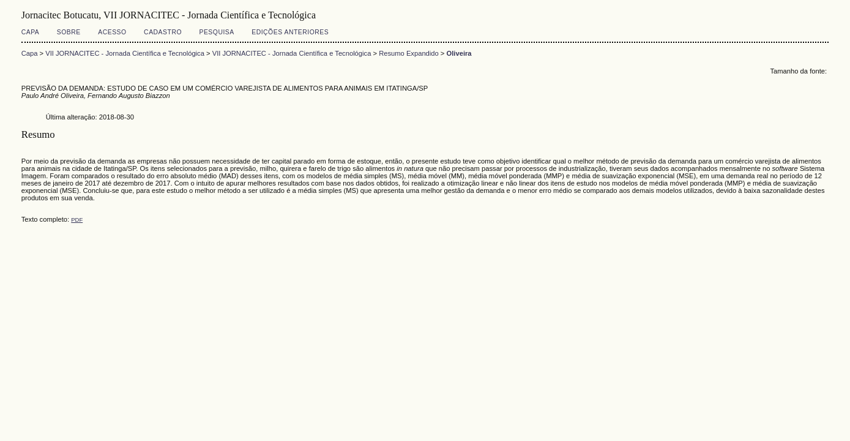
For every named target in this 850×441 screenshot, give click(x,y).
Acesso (112, 32)
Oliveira (459, 53)
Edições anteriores (290, 32)
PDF (77, 219)
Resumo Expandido (409, 53)
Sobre (69, 32)
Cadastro (163, 32)
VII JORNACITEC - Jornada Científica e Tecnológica (124, 53)
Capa (30, 32)
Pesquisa (216, 32)
